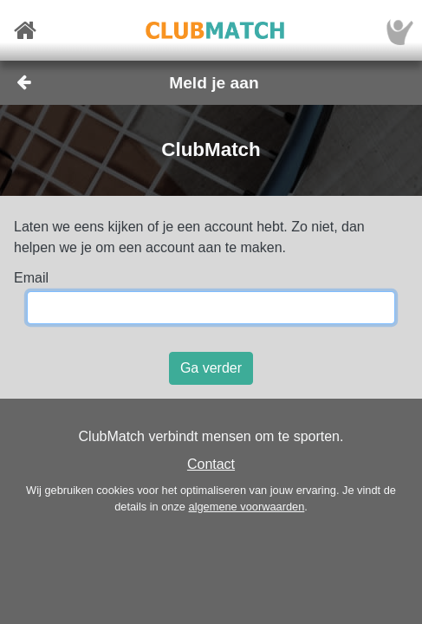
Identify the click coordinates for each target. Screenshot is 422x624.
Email (31, 277)
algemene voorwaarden (247, 506)
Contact (211, 464)
